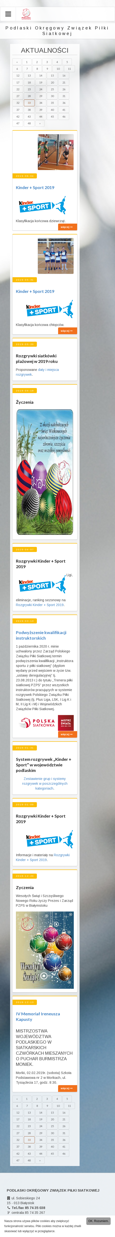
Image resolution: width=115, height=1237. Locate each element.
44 (40, 116)
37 (17, 109)
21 (63, 82)
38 (29, 109)
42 (17, 116)
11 (69, 68)
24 (40, 89)
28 (29, 96)
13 (29, 75)
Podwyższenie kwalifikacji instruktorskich (41, 635)
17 (17, 82)
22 (17, 89)
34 (40, 102)
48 (29, 123)
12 (17, 75)
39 (40, 109)
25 (52, 89)
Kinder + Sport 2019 (35, 187)
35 (52, 102)
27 (17, 96)
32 (17, 102)
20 (52, 82)
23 (29, 89)
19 (40, 82)
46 (63, 116)
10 (58, 68)
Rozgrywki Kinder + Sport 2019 (40, 605)
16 (63, 75)
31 (63, 96)
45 (52, 116)
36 (63, 102)
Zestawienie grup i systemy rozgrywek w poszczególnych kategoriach (45, 783)
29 (40, 96)
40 (52, 109)
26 (63, 89)
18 (29, 82)
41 (63, 109)
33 (29, 102)
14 (40, 75)
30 (52, 96)
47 (17, 123)
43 (29, 116)
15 (52, 75)
